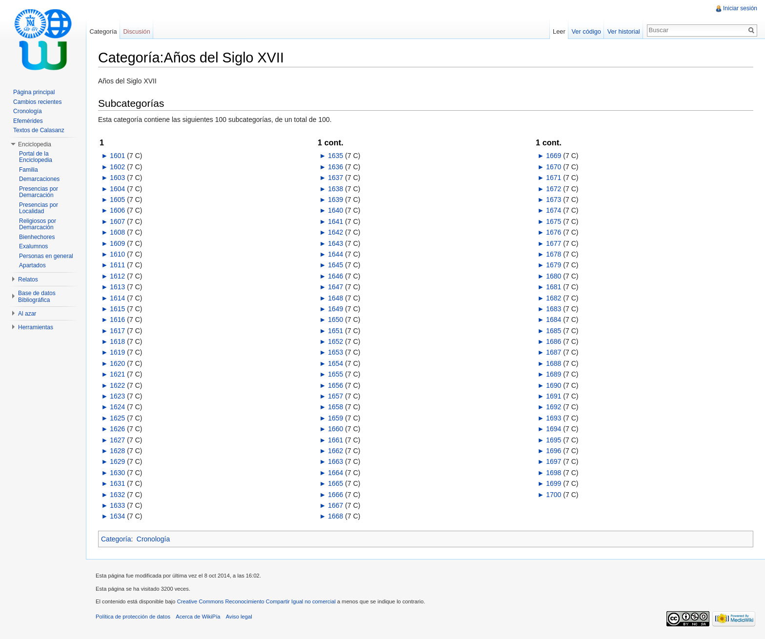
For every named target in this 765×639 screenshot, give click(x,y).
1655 (335, 374)
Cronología (153, 539)
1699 (553, 483)
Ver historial (623, 31)
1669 (553, 156)
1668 (335, 516)
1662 (335, 451)
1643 (335, 243)
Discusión (136, 31)
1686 (553, 341)
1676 (553, 232)
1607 (117, 221)
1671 (553, 177)
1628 (117, 451)
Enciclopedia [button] (34, 144)
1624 (117, 407)
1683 (553, 309)
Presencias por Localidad (38, 208)
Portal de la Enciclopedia (35, 157)
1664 (335, 473)
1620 (117, 363)
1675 (553, 221)
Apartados (32, 265)
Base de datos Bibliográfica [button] (37, 296)
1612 (117, 276)
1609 (117, 243)
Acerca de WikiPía (198, 616)
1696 (553, 451)
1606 (117, 210)
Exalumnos (33, 246)
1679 (553, 265)
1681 (553, 287)
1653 (335, 352)
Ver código (586, 31)
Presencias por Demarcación (38, 192)
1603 (117, 177)
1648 (335, 298)
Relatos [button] (28, 279)
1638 (335, 189)
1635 (335, 156)
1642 (335, 232)
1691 (553, 396)
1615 (117, 309)
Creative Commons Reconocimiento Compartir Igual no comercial (256, 601)
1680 (553, 276)
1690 (553, 385)
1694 (553, 429)
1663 (335, 461)
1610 (117, 254)
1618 (117, 341)
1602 (117, 167)
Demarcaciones (39, 179)
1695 (553, 440)
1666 (335, 495)
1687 (553, 352)
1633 (117, 505)
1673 (553, 199)
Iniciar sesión (740, 8)
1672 (553, 189)
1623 (117, 396)
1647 (335, 287)
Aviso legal (239, 616)
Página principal (34, 92)
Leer (559, 31)
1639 (335, 199)
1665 (335, 483)
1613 (117, 287)
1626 (117, 429)
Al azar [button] (27, 313)
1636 (335, 167)
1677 (553, 243)
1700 (553, 495)
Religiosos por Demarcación (37, 224)
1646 (335, 276)
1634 (117, 516)
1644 (335, 254)
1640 (335, 210)
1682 (553, 298)
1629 (117, 461)
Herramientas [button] (35, 327)
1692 (553, 407)
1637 (335, 177)
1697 (553, 461)
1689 (553, 374)
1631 (117, 483)
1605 (117, 199)
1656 (335, 385)
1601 (117, 156)
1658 (335, 407)
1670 (553, 167)
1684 (553, 319)
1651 (335, 331)
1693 (553, 418)
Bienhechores (37, 237)
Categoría (116, 539)
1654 (335, 363)
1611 (117, 265)
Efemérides (28, 121)
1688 (553, 363)
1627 (117, 440)
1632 (117, 495)
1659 (335, 418)
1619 (117, 352)
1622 (117, 385)
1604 (117, 189)
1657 (335, 396)
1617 (117, 331)
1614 (117, 298)
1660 (335, 429)
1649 (335, 309)
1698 (553, 473)
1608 (117, 232)
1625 (117, 418)
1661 (335, 440)
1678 (553, 254)
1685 (553, 331)
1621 (117, 374)
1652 (335, 341)
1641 (335, 221)
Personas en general (46, 256)
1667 (335, 505)
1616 (117, 319)
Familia (28, 169)
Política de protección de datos (133, 616)
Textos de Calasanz (38, 130)
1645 (335, 265)
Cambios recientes (37, 102)
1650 (335, 319)
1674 (553, 210)
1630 (117, 473)
